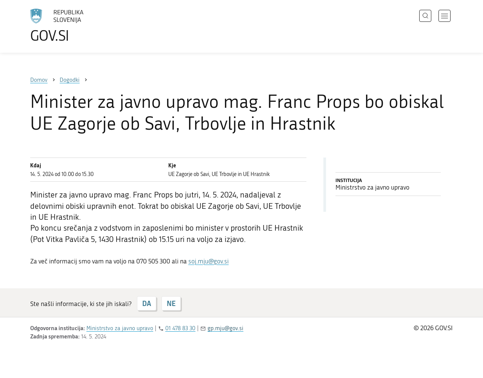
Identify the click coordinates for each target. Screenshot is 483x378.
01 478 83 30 (180, 328)
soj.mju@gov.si (208, 261)
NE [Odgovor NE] (171, 303)
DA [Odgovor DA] (146, 303)
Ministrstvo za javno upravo (119, 328)
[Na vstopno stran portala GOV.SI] (77, 26)
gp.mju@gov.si (225, 328)
